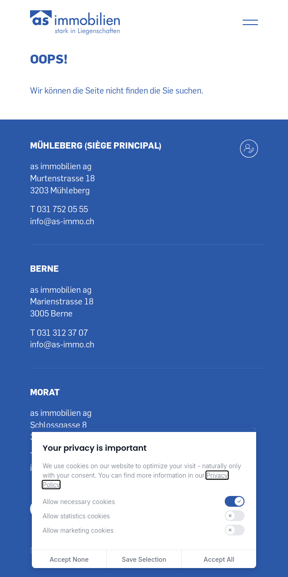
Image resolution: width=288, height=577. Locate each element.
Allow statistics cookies (76, 516)
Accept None (68, 559)
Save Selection (144, 559)
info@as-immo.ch (62, 221)
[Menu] (250, 22)
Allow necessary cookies (79, 501)
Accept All (219, 559)
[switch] (234, 501)
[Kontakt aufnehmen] (249, 149)
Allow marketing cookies (78, 530)
